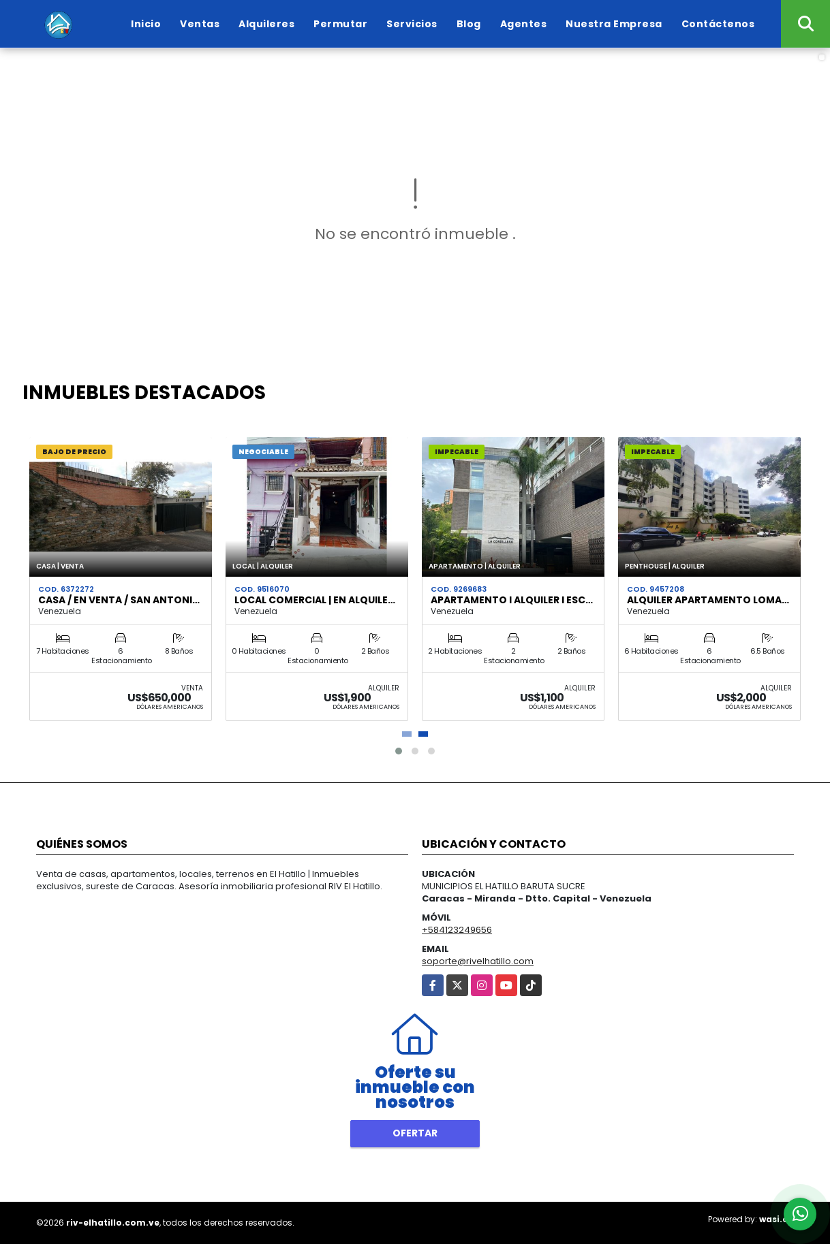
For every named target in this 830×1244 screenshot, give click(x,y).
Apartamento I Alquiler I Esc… (512, 600)
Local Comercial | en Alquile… (314, 600)
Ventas (199, 24)
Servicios (411, 24)
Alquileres (266, 24)
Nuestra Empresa (614, 24)
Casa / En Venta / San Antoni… (119, 600)
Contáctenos (718, 24)
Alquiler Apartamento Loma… (708, 600)
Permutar (340, 24)
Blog (469, 24)
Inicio (146, 24)
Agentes (523, 24)
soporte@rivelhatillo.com (478, 961)
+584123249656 (457, 929)
